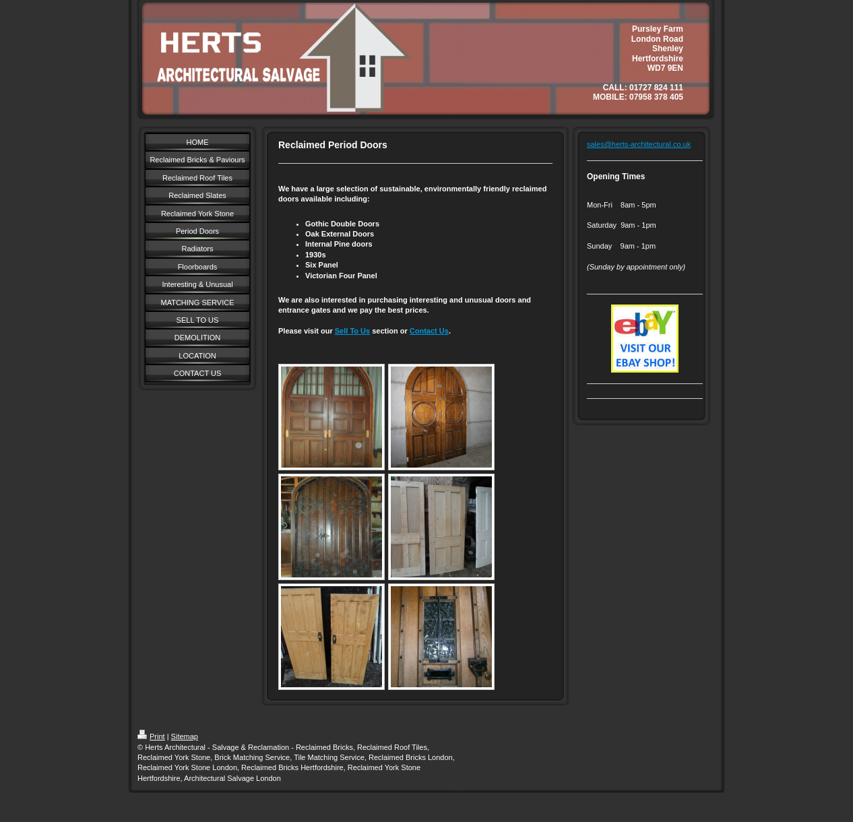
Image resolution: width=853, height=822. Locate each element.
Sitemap (184, 736)
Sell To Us (352, 331)
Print (151, 736)
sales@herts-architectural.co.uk (639, 144)
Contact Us (429, 331)
